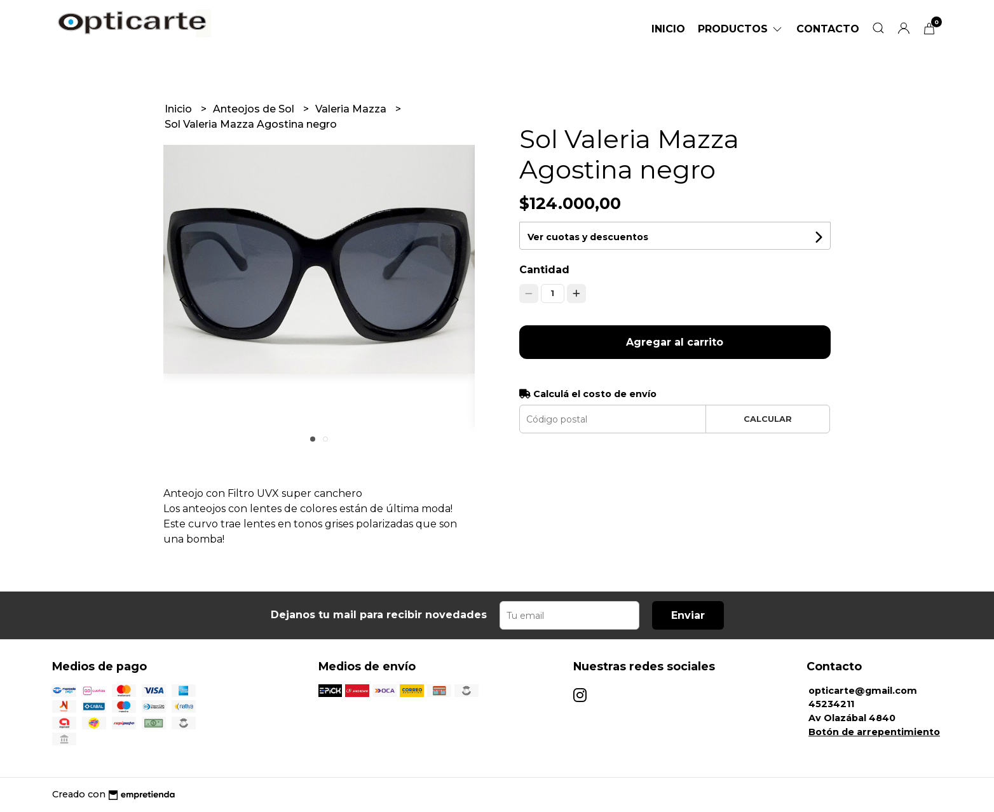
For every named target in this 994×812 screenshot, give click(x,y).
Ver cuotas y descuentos (588, 237)
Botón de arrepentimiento (874, 732)
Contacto (827, 29)
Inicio (668, 29)
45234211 (831, 704)
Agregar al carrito (674, 342)
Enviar (688, 615)
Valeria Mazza (352, 109)
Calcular (768, 419)
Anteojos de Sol (255, 109)
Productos (741, 29)
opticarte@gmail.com (862, 690)
